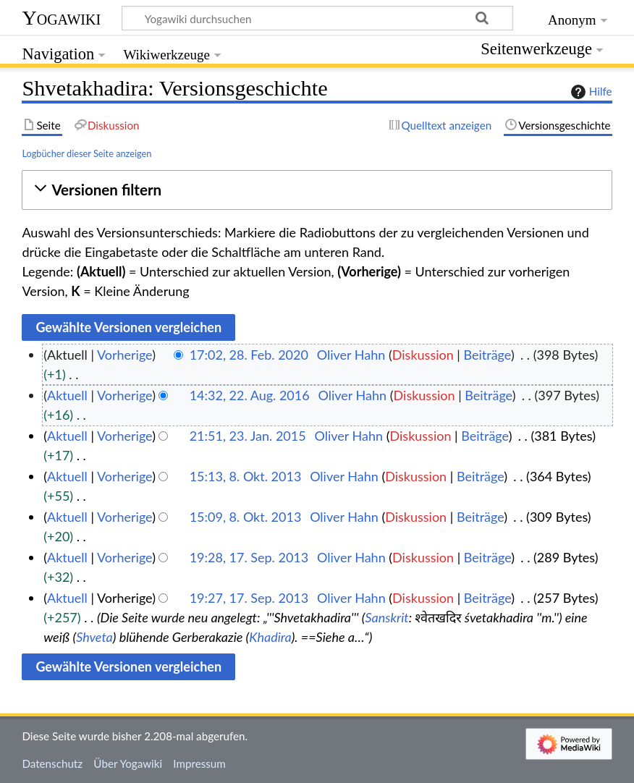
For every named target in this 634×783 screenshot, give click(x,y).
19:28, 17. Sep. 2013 (249, 557)
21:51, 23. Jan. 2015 (248, 436)
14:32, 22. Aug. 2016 (250, 395)
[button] (316, 190)
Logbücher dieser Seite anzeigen (86, 153)
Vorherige (124, 355)
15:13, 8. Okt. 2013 (246, 476)
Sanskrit (386, 617)
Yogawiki (61, 18)
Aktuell (67, 395)
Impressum (199, 763)
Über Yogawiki (127, 763)
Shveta (94, 637)
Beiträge (486, 355)
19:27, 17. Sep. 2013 (249, 598)
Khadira (270, 637)
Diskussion (423, 355)
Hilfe (589, 92)
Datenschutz (52, 763)
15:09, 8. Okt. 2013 (246, 517)
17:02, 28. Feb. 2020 (249, 355)
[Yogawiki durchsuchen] (317, 18)
